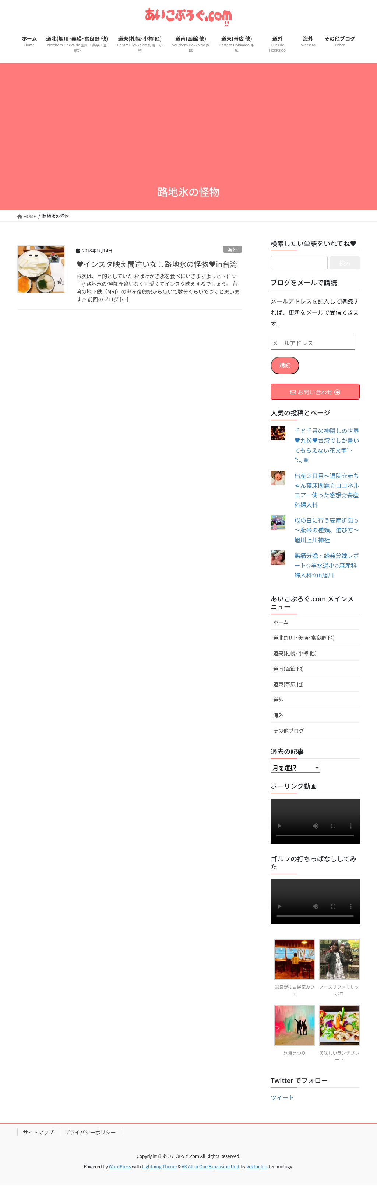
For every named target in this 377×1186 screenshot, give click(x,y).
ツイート (282, 1099)
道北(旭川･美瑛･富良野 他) (304, 639)
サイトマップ (38, 1134)
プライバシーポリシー (90, 1134)
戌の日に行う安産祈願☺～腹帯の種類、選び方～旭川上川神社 (326, 532)
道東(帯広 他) (288, 685)
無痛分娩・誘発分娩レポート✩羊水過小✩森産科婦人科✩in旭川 (326, 567)
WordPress (120, 1168)
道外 (278, 701)
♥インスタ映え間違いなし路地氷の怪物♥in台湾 (156, 264)
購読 (286, 366)
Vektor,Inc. (257, 1168)
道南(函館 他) (288, 670)
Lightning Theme (159, 1168)
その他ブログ (288, 732)
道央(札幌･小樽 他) (295, 654)
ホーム (281, 623)
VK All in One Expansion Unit (211, 1168)
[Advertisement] (188, 118)
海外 (232, 249)
